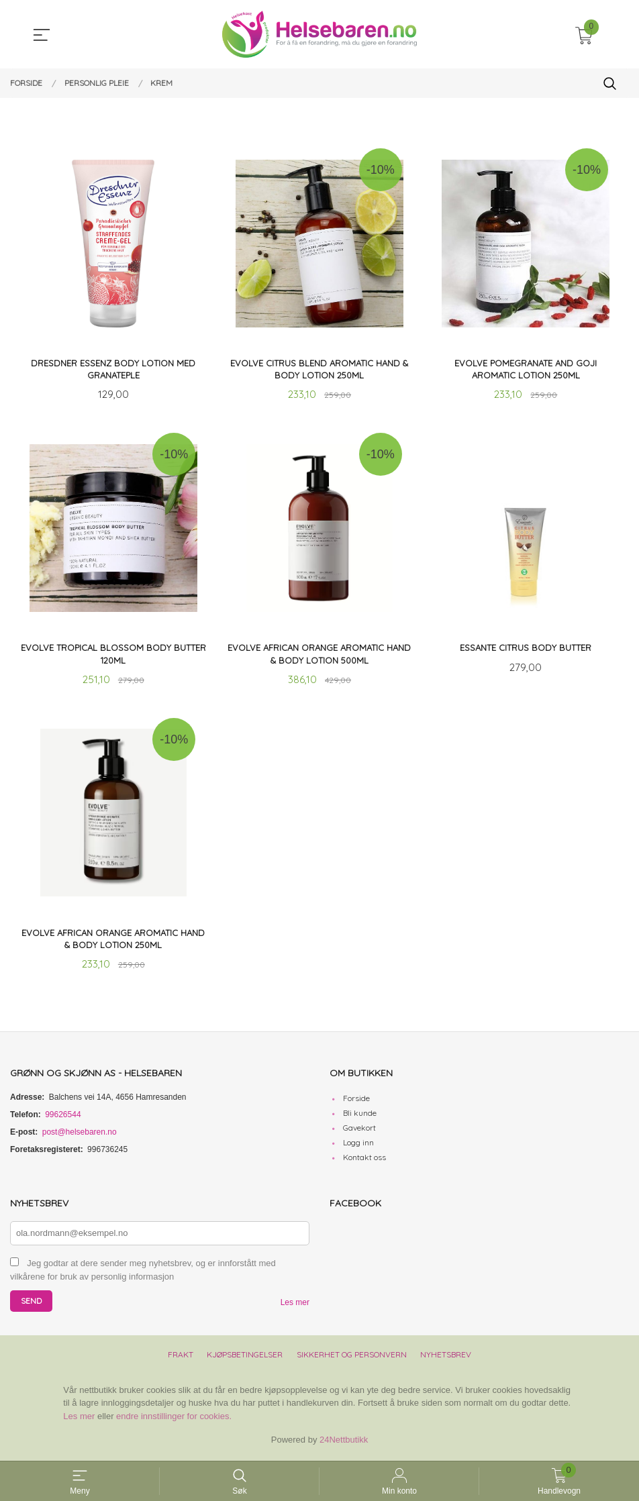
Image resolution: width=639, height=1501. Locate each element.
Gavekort (359, 1132)
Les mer (295, 1305)
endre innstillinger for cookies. (174, 1419)
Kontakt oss (364, 1161)
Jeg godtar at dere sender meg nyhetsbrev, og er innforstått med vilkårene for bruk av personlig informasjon (143, 1273)
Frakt (180, 1358)
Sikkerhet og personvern (352, 1358)
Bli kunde (360, 1117)
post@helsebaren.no (79, 1136)
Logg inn (358, 1146)
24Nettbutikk (344, 1444)
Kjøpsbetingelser (245, 1358)
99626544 (63, 1118)
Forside (356, 1102)
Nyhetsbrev (445, 1358)
